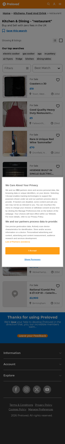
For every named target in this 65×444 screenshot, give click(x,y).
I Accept (32, 251)
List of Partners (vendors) (17, 242)
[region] (32, 222)
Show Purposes (32, 259)
